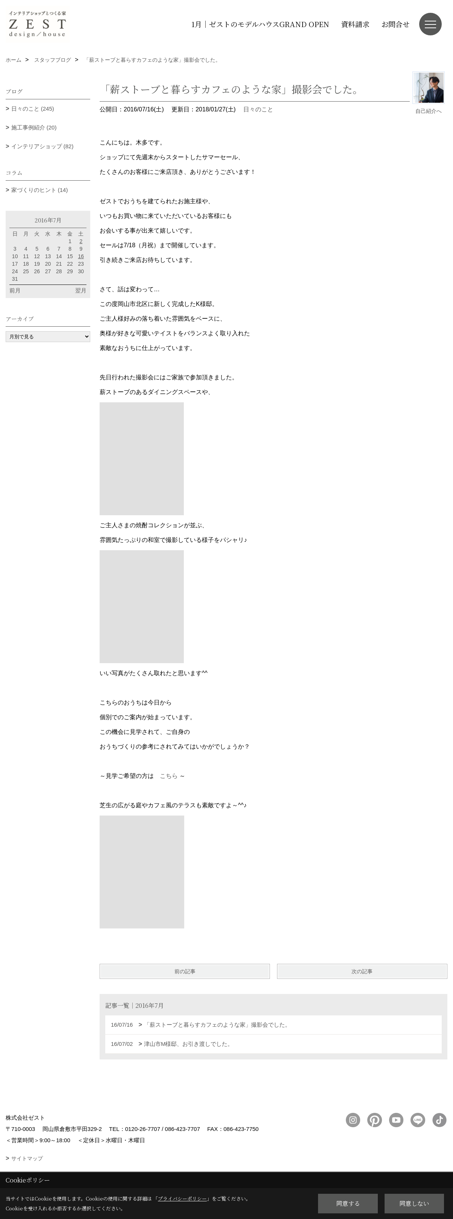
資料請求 (355, 24)
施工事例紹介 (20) (34, 127)
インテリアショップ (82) (42, 146)
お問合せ (395, 24)
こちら (169, 776)
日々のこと (258, 109)
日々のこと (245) (32, 108)
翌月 (80, 290)
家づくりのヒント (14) (39, 190)
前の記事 (184, 971)
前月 (15, 290)
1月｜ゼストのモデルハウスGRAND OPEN (260, 24)
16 (81, 256)
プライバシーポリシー (182, 1198)
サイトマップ (27, 1158)
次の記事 (362, 971)
